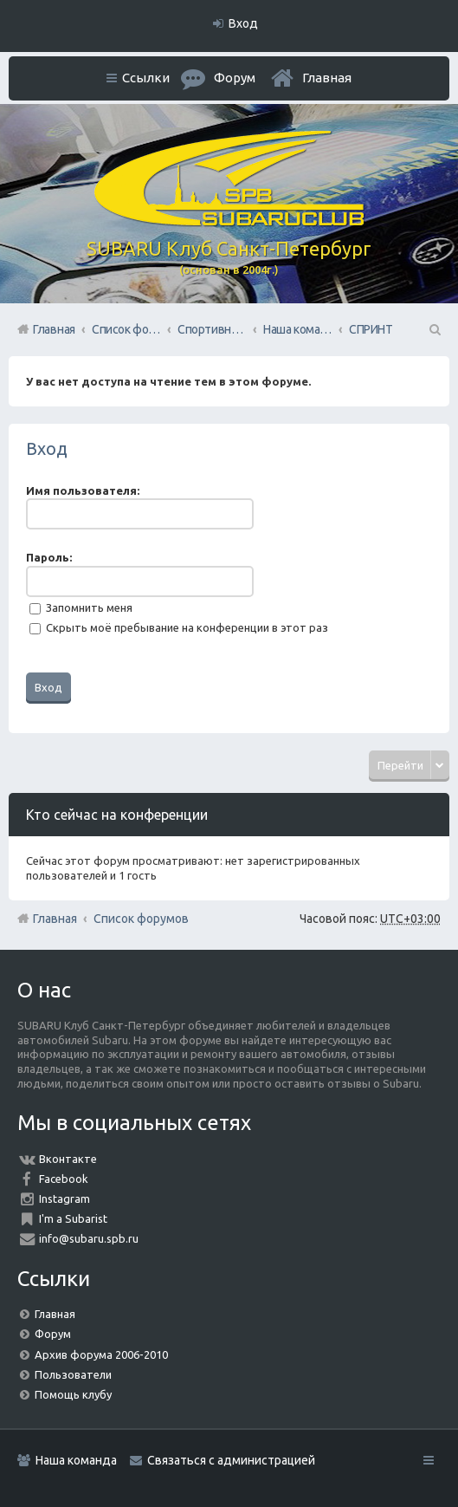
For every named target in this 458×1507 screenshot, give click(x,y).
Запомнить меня (80, 607)
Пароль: (49, 557)
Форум (53, 1334)
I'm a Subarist (73, 1218)
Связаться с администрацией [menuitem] (231, 1460)
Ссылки (146, 77)
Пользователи (73, 1374)
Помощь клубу (73, 1394)
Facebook (63, 1178)
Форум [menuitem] (234, 77)
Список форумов (141, 919)
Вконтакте (68, 1159)
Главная (327, 77)
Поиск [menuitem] (434, 329)
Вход (47, 448)
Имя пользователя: (82, 490)
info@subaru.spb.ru (89, 1238)
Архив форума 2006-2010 (101, 1354)
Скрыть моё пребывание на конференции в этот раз (178, 627)
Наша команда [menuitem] (76, 1460)
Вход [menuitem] (243, 23)
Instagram (64, 1198)
